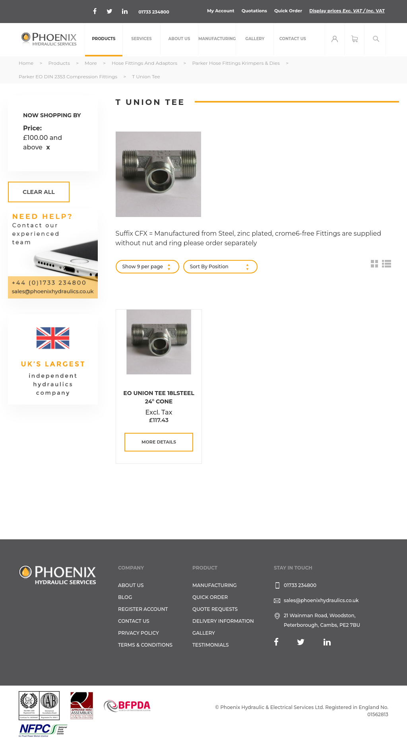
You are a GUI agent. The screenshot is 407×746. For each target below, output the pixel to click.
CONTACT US (133, 621)
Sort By (198, 266)
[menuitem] (103, 39)
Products (59, 63)
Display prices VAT (347, 11)
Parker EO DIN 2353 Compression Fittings (68, 76)
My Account (221, 11)
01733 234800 (153, 12)
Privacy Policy (138, 633)
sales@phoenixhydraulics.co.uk (321, 600)
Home (27, 63)
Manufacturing (214, 585)
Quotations (254, 11)
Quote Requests (215, 609)
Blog (125, 597)
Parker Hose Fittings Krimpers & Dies (236, 63)
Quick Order (288, 11)
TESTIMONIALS (210, 645)
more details (158, 442)
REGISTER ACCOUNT (143, 609)
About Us (131, 585)
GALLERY (203, 633)
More (91, 63)
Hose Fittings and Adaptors (145, 63)
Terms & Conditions (145, 645)
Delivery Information (223, 621)
